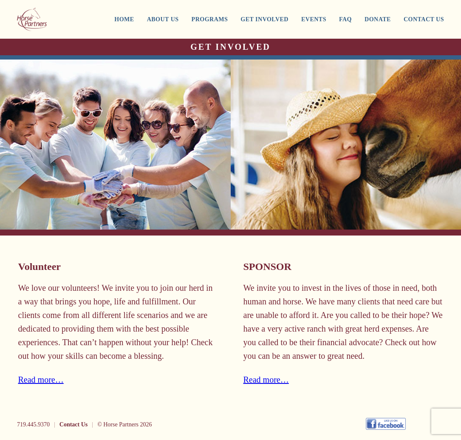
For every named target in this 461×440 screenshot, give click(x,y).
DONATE (378, 19)
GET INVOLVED (264, 19)
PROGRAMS (210, 19)
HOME (124, 19)
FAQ (345, 19)
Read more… (41, 379)
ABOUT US (163, 19)
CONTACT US (424, 19)
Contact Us (73, 424)
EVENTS (313, 19)
